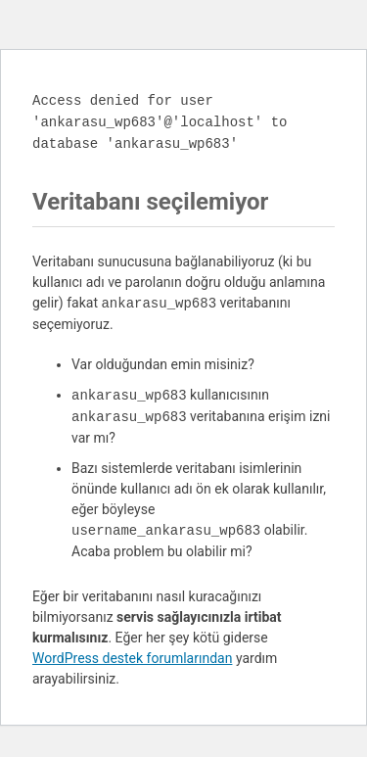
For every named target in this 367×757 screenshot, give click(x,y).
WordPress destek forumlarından (132, 658)
